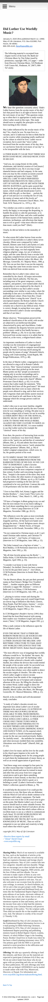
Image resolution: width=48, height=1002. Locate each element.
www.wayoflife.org (12, 841)
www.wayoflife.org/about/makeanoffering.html (22, 974)
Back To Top (7, 985)
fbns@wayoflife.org (24, 46)
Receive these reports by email (16, 836)
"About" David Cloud (13, 839)
